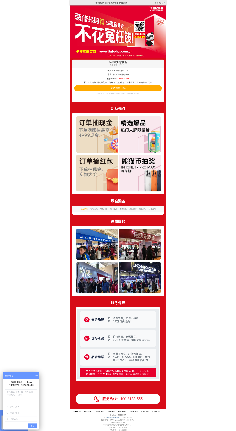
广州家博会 (111, 411)
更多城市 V (159, 3)
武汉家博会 (145, 411)
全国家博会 (77, 411)
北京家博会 (156, 411)
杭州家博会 (100, 411)
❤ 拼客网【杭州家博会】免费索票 (111, 3)
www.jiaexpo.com (113, 417)
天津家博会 (133, 411)
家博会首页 (88, 411)
